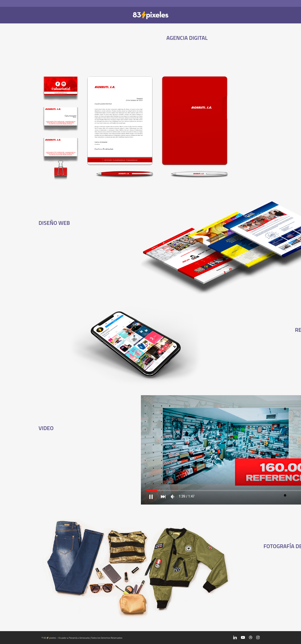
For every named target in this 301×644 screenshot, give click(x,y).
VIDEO (47, 427)
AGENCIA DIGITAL (187, 37)
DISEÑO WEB (57, 222)
